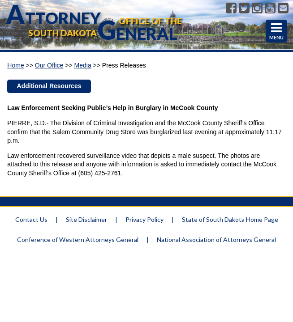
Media (82, 65)
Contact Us (31, 219)
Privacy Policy (144, 219)
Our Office (49, 65)
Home (15, 65)
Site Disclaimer (86, 219)
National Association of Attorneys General (216, 239)
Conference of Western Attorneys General (77, 239)
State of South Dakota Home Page (230, 219)
